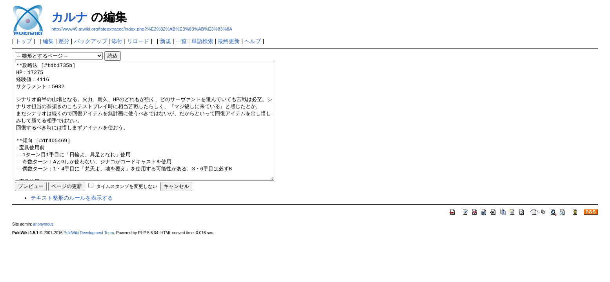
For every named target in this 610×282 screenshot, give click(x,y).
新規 (165, 41)
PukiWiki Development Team (89, 256)
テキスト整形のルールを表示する (72, 221)
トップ (23, 41)
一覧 (181, 41)
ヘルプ (252, 41)
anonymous (43, 248)
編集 (48, 41)
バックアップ (90, 41)
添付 (116, 41)
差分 (63, 41)
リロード (138, 41)
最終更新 (229, 41)
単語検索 (202, 41)
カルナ (69, 17)
